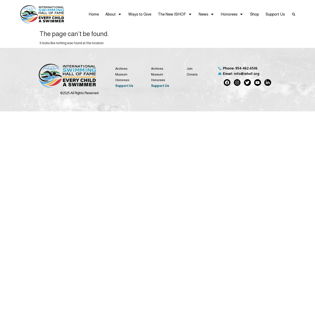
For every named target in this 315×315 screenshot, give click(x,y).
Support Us (275, 14)
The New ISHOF (175, 14)
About (113, 14)
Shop (254, 14)
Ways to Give (139, 14)
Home (94, 14)
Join (189, 68)
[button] (294, 14)
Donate (192, 74)
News (206, 14)
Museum (121, 74)
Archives (121, 68)
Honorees (232, 14)
